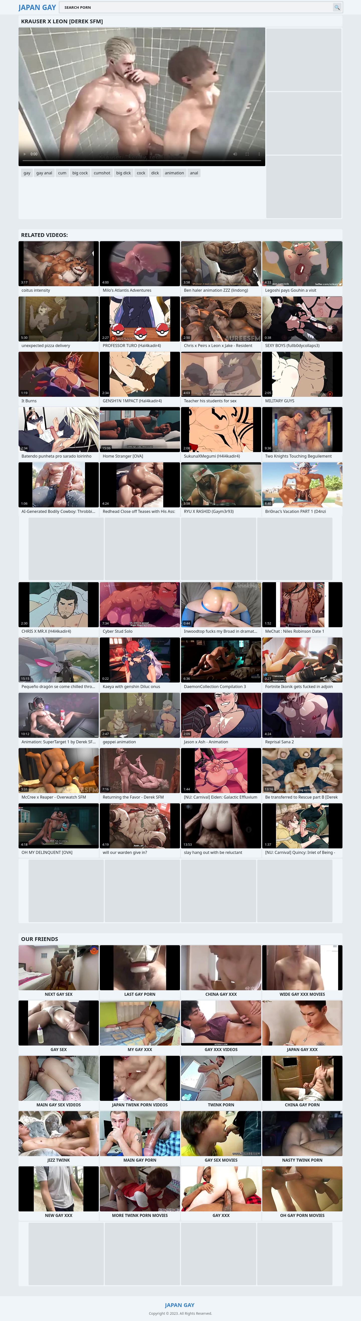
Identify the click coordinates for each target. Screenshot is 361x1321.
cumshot (102, 173)
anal (194, 173)
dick (155, 173)
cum (62, 173)
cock (141, 173)
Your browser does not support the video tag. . (142, 97)
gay (27, 173)
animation (174, 173)
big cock (80, 173)
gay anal (44, 173)
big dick (123, 173)
